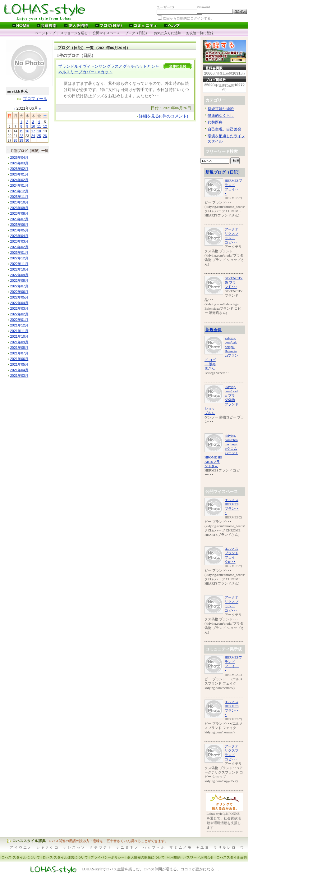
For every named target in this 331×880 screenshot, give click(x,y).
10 (33, 126)
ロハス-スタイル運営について (65, 857)
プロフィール (35, 98)
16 (27, 131)
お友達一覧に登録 (200, 33)
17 (33, 131)
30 (27, 140)
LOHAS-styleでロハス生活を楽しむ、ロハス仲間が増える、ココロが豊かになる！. (150, 869)
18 (39, 131)
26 (45, 136)
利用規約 (174, 857)
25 (39, 136)
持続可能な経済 (221, 109)
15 (21, 131)
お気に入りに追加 (167, 33)
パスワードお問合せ (198, 857)
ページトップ (45, 33)
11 (39, 126)
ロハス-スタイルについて (20, 857)
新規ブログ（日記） (223, 172)
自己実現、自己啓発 (224, 129)
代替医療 (215, 122)
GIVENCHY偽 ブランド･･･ (233, 282)
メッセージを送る (74, 33)
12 (45, 126)
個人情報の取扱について (146, 857)
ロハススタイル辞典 (29, 841)
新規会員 (213, 329)
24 (33, 136)
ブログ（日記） (137, 33)
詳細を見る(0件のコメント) (163, 116)
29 (21, 140)
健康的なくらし (221, 115)
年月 (19, 157)
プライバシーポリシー (107, 857)
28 (15, 140)
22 (21, 136)
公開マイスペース (106, 33)
